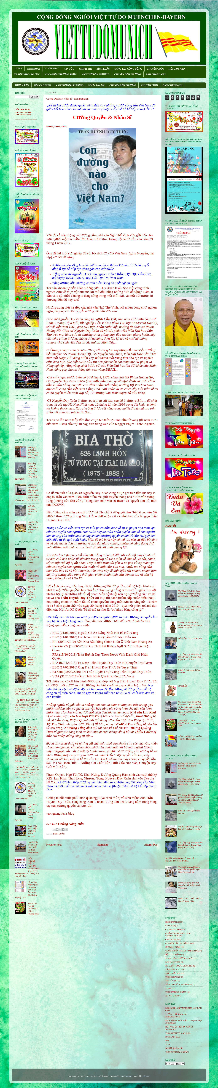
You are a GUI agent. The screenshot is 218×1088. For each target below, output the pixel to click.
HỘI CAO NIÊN (177, 69)
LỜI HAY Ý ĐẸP (172, 962)
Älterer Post (151, 844)
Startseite (102, 844)
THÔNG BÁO (22, 85)
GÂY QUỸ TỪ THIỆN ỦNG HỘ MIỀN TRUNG (33, 831)
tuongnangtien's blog (60, 813)
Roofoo (128, 1076)
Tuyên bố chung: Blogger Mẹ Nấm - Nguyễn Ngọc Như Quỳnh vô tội (189, 869)
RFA (55, 654)
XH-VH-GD (170, 996)
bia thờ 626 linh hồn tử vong (118, 420)
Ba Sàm (57, 672)
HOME (18, 68)
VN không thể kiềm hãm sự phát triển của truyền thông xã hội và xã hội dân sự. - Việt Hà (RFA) (190, 799)
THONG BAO (52, 68)
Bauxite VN (60, 646)
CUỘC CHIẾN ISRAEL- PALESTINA (182, 951)
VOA (55, 676)
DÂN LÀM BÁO (172, 1037)
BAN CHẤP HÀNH (156, 74)
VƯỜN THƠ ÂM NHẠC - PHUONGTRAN (177, 1015)
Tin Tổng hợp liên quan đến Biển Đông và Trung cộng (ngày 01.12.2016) (190, 656)
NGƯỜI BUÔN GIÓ (174, 1048)
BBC (55, 633)
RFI (54, 642)
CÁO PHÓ (170, 925)
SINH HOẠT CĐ (172, 973)
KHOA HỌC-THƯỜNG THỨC (61, 74)
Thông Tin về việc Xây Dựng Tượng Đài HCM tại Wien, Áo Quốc (190, 625)
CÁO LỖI (170, 526)
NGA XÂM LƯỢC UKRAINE (178, 966)
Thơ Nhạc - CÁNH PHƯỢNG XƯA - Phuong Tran (33, 613)
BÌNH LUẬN (103, 69)
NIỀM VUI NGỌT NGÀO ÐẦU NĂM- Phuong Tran (33, 576)
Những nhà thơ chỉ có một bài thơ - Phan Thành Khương (33, 452)
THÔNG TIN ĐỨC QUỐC (177, 1052)
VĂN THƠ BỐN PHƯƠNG (95, 74)
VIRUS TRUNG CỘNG (175, 992)
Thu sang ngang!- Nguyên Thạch (32, 661)
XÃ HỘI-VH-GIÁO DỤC (27, 74)
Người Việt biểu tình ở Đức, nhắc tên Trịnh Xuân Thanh (33, 847)
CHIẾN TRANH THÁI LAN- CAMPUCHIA (178, 934)
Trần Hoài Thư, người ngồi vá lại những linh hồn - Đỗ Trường (33, 733)
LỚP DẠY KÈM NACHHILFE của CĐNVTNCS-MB (23, 112)
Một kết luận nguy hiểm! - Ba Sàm (32, 510)
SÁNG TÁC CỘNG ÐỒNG (128, 69)
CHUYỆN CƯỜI (155, 69)
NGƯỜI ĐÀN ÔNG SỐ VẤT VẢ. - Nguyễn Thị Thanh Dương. (180, 859)
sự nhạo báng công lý (126, 609)
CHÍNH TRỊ (85, 69)
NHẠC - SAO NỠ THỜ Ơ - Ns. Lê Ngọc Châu (190, 608)
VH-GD (168, 988)
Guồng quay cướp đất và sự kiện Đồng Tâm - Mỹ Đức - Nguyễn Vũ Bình (26, 691)
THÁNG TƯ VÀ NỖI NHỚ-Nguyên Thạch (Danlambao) (25, 648)
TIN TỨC (69, 69)
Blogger (146, 1076)
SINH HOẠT (33, 69)
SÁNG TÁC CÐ (97, 85)
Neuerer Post (54, 844)
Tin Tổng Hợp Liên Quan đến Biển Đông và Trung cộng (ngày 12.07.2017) (189, 593)
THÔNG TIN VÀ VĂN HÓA (178, 1033)
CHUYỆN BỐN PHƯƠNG (127, 74)
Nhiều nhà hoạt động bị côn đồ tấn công (33, 677)
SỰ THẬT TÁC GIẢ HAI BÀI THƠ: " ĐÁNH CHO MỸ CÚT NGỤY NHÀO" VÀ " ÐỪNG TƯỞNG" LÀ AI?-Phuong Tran (27, 705)
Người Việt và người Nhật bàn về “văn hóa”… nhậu (33, 527)
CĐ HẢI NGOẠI (172, 929)
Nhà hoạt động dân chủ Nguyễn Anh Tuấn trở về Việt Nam (189, 885)
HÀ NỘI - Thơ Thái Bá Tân (190, 638)
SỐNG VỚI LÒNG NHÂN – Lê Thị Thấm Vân (190, 737)
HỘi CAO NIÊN (172, 954)
